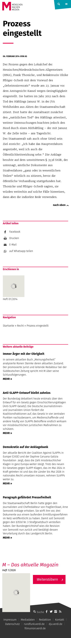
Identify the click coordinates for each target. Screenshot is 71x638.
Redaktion (45, 619)
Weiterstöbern (47, 579)
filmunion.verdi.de (35, 628)
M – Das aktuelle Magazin (30, 565)
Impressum (9, 619)
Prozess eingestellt (38, 325)
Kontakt (59, 619)
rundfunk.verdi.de (34, 624)
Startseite (8, 325)
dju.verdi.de (55, 624)
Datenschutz (12, 624)
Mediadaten (28, 619)
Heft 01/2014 (13, 288)
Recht (20, 325)
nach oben (59, 205)
